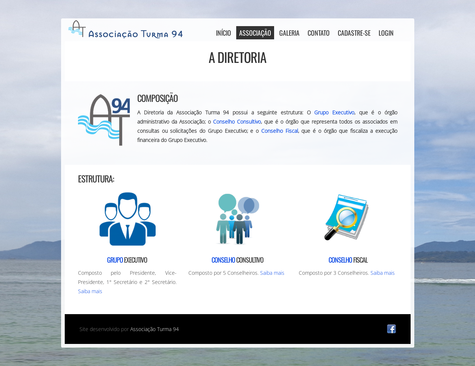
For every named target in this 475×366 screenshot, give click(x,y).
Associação (255, 33)
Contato (319, 33)
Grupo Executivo (334, 112)
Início (223, 33)
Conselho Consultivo (237, 121)
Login (386, 33)
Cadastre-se (354, 33)
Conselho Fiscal (279, 130)
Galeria (289, 33)
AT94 (127, 29)
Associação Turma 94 (154, 329)
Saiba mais (90, 291)
